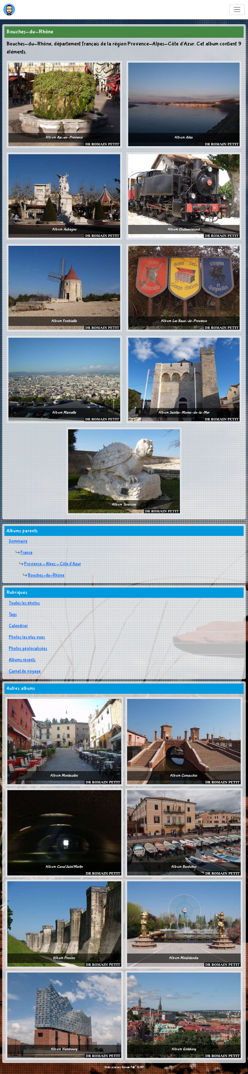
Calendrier (18, 626)
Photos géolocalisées (28, 648)
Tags (13, 614)
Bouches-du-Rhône (46, 575)
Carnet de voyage (25, 671)
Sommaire (18, 541)
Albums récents (22, 660)
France (27, 552)
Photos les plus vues (27, 637)
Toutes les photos (24, 603)
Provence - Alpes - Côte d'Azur (52, 564)
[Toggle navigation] (237, 9)
